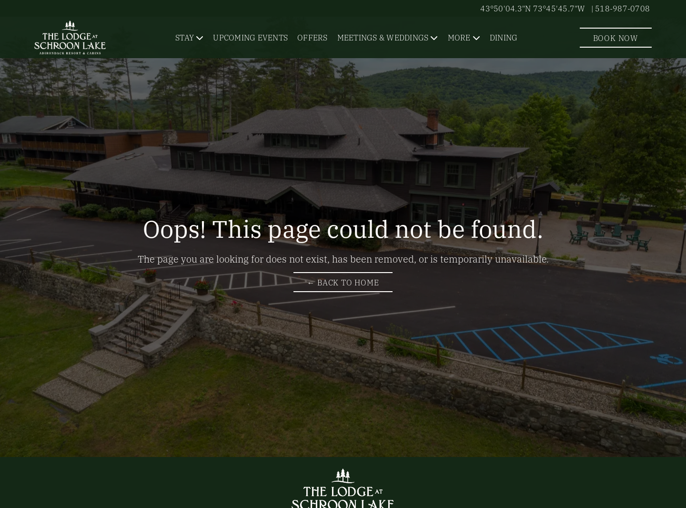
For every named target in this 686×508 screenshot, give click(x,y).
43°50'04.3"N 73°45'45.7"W (532, 8)
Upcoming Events (250, 37)
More (459, 37)
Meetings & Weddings (383, 37)
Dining (504, 37)
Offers (312, 37)
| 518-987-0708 (620, 8)
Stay (184, 37)
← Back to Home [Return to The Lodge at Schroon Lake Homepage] (343, 282)
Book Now (615, 37)
